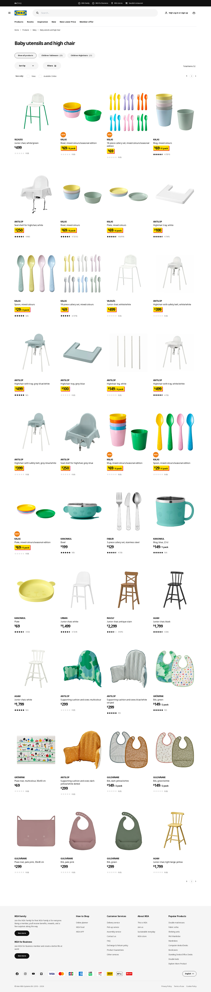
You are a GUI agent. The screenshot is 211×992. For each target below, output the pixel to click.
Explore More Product (177, 963)
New (54, 22)
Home (17, 30)
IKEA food (80, 927)
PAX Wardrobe (174, 936)
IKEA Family (85, 3)
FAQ (108, 941)
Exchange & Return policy (117, 945)
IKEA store (142, 936)
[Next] (196, 76)
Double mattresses (176, 922)
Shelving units (174, 931)
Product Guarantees (115, 950)
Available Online (50, 76)
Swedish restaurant (136, 3)
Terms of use (179, 986)
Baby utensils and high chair (50, 30)
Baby (34, 30)
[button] (26, 65)
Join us (140, 927)
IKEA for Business (102, 3)
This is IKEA (142, 922)
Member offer (86, 22)
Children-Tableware (51, 55)
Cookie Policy (191, 986)
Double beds (173, 959)
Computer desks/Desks (178, 945)
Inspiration (42, 22)
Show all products (25, 55)
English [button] (188, 974)
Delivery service (113, 922)
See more (22, 933)
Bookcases (173, 950)
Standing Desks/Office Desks (180, 954)
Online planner (82, 922)
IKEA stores (118, 3)
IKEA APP (80, 931)
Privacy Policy (166, 986)
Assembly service (114, 931)
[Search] (99, 13)
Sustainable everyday (146, 931)
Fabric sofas (173, 927)
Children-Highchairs (81, 55)
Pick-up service (113, 927)
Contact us (111, 936)
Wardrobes (173, 941)
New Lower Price (68, 22)
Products (25, 30)
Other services (113, 954)
